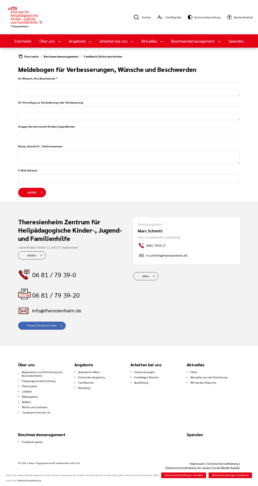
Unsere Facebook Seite (42, 325)
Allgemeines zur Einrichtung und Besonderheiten (42, 373)
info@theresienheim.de (56, 310)
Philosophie (29, 386)
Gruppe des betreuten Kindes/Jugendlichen (129, 132)
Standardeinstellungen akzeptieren (230, 475)
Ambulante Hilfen (89, 372)
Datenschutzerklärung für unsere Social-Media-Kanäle (202, 468)
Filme (193, 372)
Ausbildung (141, 382)
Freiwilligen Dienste (146, 377)
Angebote (78, 41)
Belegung (84, 387)
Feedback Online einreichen (103, 56)
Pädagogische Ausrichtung (38, 381)
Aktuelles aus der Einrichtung (208, 377)
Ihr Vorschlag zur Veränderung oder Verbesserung (129, 110)
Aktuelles (149, 41)
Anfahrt (31, 255)
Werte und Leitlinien (35, 407)
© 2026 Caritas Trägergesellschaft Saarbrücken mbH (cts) (49, 463)
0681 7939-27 (156, 245)
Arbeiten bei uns (114, 41)
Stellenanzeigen (144, 372)
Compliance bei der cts (36, 412)
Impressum (197, 463)
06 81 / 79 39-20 (56, 295)
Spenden (236, 41)
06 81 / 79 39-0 (54, 274)
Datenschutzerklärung (222, 463)
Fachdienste (86, 382)
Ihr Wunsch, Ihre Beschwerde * (129, 86)
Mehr (146, 276)
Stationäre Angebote (91, 377)
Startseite (22, 41)
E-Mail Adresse (129, 176)
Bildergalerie (30, 396)
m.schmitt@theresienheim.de (166, 255)
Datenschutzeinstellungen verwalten (183, 475)
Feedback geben (32, 442)
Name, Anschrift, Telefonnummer (129, 154)
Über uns (47, 41)
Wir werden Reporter (203, 382)
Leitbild (26, 391)
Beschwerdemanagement (193, 41)
